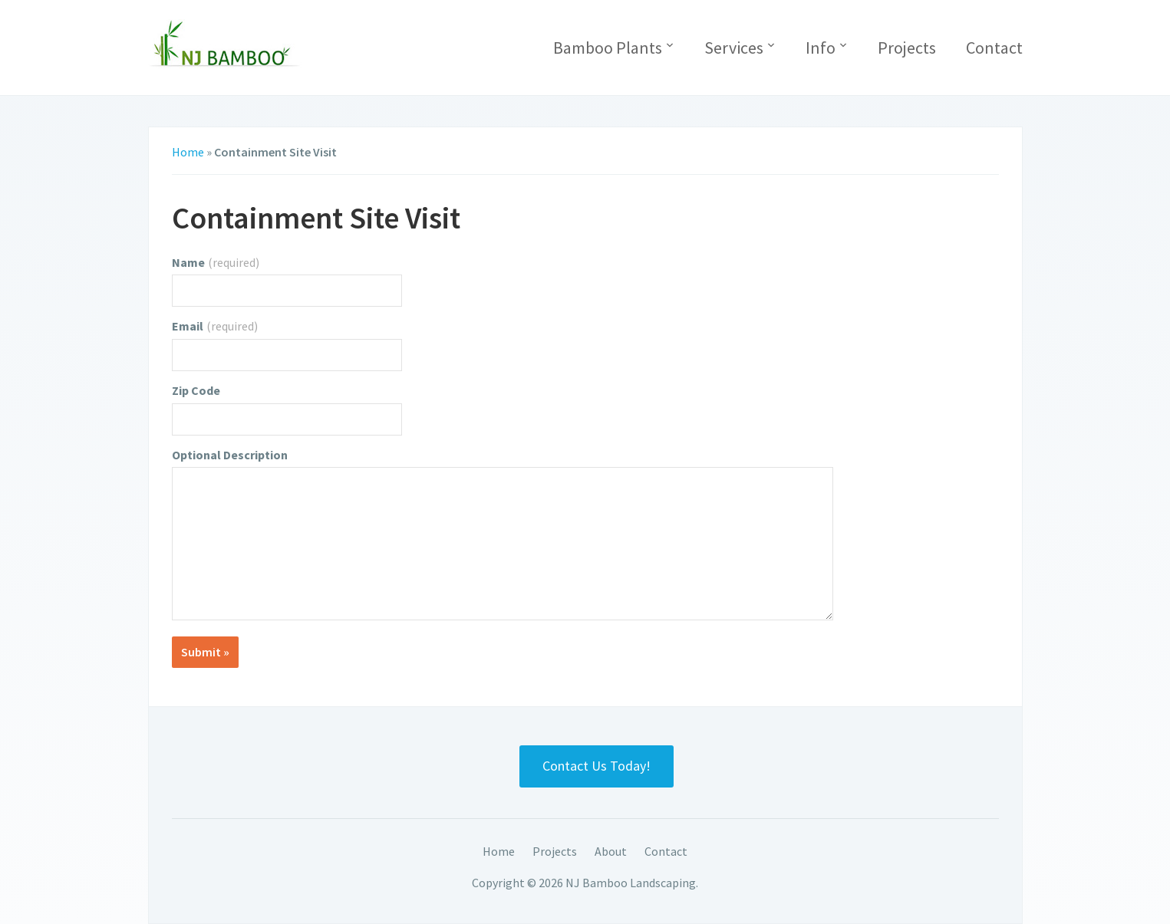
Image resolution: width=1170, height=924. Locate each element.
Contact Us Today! (596, 765)
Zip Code (196, 390)
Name (215, 262)
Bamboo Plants (607, 47)
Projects (907, 47)
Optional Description (230, 454)
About (611, 851)
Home (188, 151)
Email (215, 326)
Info (820, 47)
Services (733, 47)
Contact (994, 47)
